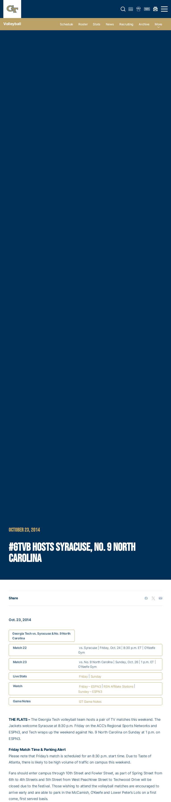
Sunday (96, 676)
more (158, 24)
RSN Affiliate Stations (118, 686)
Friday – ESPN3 (90, 686)
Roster (83, 24)
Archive (144, 24)
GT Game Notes (90, 701)
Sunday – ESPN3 (90, 691)
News (110, 24)
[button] (123, 9)
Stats (96, 24)
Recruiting (126, 24)
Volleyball (12, 24)
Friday (83, 676)
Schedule (66, 24)
